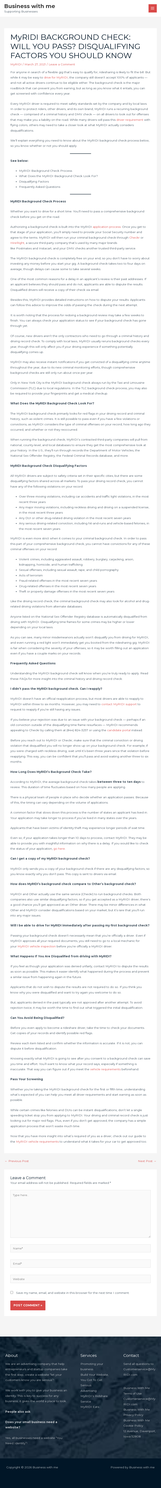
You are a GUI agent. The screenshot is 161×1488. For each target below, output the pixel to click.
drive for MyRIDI (56, 77)
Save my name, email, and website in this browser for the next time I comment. (73, 1292)
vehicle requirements (105, 1069)
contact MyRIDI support (119, 704)
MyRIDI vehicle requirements (37, 1141)
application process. (107, 226)
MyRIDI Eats (89, 1406)
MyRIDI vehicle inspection (37, 946)
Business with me (29, 6)
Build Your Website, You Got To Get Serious (94, 1380)
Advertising (88, 1390)
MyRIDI (16, 64)
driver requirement (129, 119)
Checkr (134, 237)
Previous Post (17, 1161)
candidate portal (119, 730)
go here (59, 848)
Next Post (147, 1161)
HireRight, (17, 243)
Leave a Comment (62, 64)
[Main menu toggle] (153, 8)
